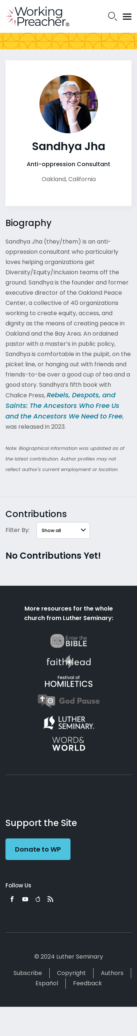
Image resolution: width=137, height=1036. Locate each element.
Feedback (87, 983)
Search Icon (112, 16)
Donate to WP (38, 849)
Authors (112, 973)
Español (46, 983)
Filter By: (17, 530)
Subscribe (28, 973)
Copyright (71, 973)
